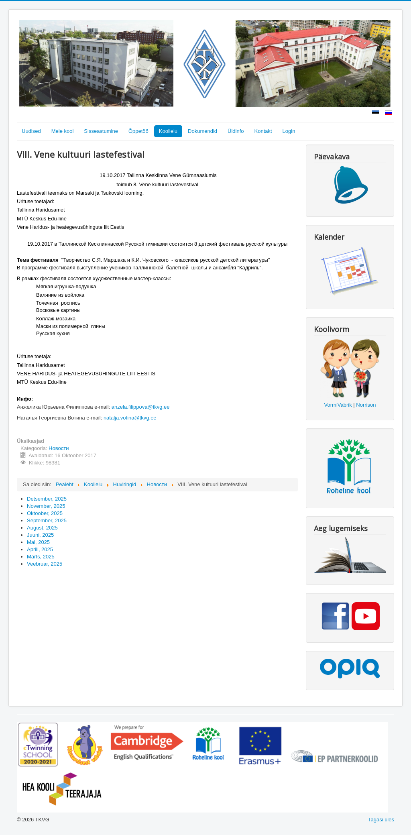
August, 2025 (42, 528)
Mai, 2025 (38, 542)
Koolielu (168, 131)
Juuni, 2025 (40, 535)
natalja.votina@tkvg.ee (130, 418)
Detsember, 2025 (47, 499)
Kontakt (263, 131)
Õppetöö (138, 131)
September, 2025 (47, 520)
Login (289, 131)
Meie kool (62, 131)
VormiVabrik (338, 405)
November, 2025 (46, 506)
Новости (59, 448)
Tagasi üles (381, 820)
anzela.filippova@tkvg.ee (141, 407)
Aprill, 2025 (40, 549)
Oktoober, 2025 (45, 513)
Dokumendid (202, 131)
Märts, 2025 (41, 557)
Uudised (31, 131)
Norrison (366, 405)
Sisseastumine (101, 131)
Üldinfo (236, 131)
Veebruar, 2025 (44, 564)
